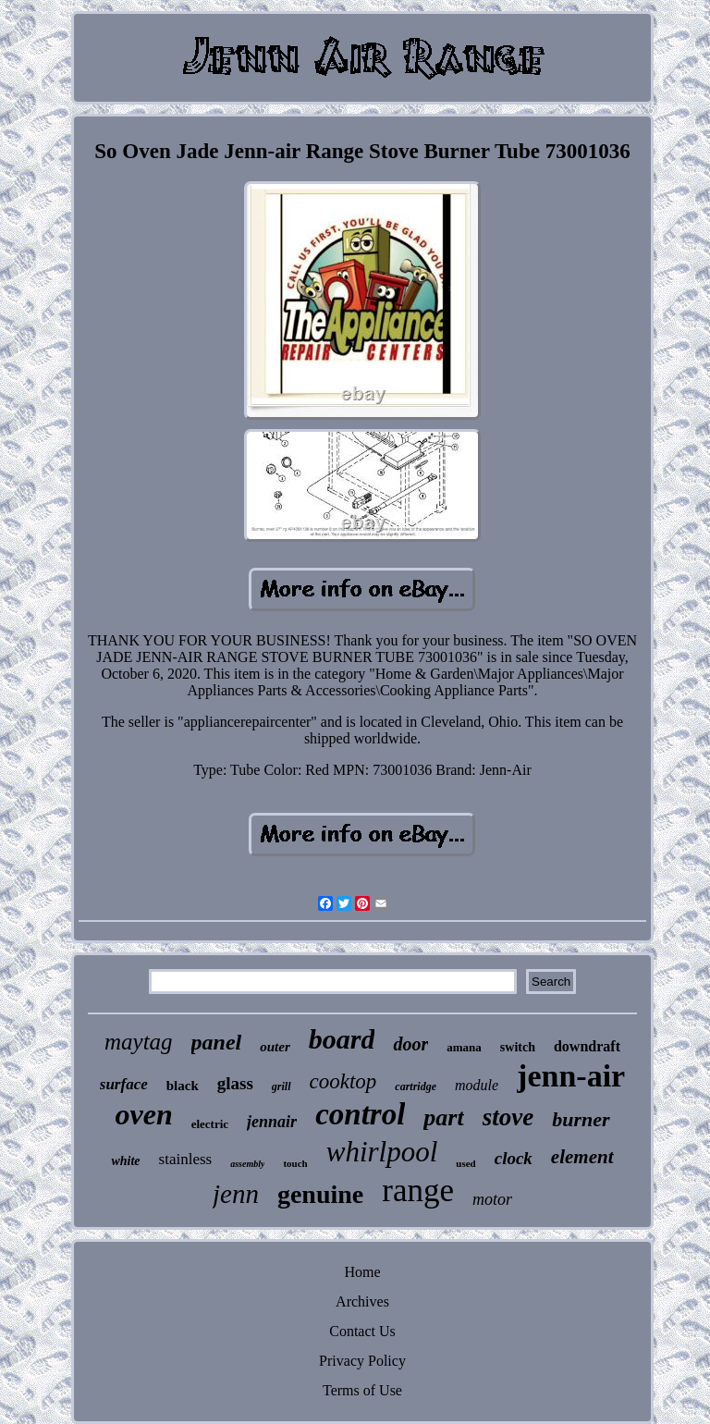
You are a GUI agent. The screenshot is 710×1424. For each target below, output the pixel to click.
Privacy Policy (362, 1361)
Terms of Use (362, 1390)
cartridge (415, 1086)
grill (281, 1086)
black (182, 1085)
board (342, 1039)
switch (517, 1047)
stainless (186, 1159)
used (465, 1163)
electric (209, 1124)
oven (143, 1114)
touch (295, 1163)
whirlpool (382, 1152)
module (476, 1085)
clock (513, 1158)
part (443, 1117)
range (418, 1190)
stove (508, 1117)
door (410, 1044)
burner (580, 1119)
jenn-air (571, 1076)
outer (275, 1046)
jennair (272, 1121)
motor (492, 1199)
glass (235, 1083)
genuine (320, 1194)
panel (216, 1042)
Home (362, 1272)
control (360, 1114)
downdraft (587, 1046)
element (582, 1157)
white (125, 1161)
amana (464, 1047)
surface (124, 1084)
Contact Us (362, 1331)
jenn (236, 1194)
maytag (138, 1041)
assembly (247, 1164)
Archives (362, 1301)
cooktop (343, 1081)
